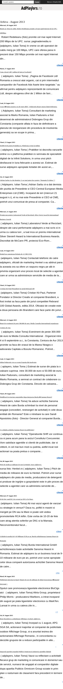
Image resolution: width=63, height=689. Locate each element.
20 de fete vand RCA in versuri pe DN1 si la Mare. (16, 499)
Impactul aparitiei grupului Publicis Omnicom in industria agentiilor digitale (25, 652)
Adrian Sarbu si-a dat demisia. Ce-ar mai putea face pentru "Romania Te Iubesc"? (27, 180)
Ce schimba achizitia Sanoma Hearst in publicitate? (17, 430)
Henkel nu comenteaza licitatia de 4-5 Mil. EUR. (16, 254)
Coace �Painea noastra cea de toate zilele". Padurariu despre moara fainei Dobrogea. (28, 107)
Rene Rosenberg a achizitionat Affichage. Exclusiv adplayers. (20, 619)
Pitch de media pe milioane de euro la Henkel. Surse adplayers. (21, 465)
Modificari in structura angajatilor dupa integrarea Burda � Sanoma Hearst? (26, 397)
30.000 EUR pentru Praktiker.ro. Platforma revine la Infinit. (20, 146)
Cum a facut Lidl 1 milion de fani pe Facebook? (16, 72)
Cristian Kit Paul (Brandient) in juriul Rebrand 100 (17, 289)
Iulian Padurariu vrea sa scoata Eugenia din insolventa (18, 362)
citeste (59, 532)
